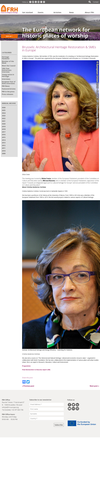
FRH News (6, 86)
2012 (3, 145)
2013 (3, 143)
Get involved (27, 12)
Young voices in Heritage (8, 75)
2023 (3, 116)
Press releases (7, 94)
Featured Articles (9, 89)
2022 (3, 118)
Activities (57, 12)
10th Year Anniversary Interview (6, 70)
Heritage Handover (6, 58)
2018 (3, 129)
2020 (3, 124)
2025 (3, 110)
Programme (26, 366)
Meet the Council (8, 66)
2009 (3, 153)
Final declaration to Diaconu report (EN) (36, 370)
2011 (3, 148)
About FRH (89, 12)
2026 (3, 107)
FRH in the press (8, 92)
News (71, 12)
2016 (3, 135)
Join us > (9, 36)
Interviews (6, 79)
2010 (3, 151)
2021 (3, 121)
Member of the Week (8, 62)
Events (40, 12)
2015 (3, 137)
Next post (94, 386)
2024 (3, 113)
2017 (3, 132)
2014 (3, 140)
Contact (96, 2)
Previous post (28, 386)
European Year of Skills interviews (8, 83)
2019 (3, 126)
